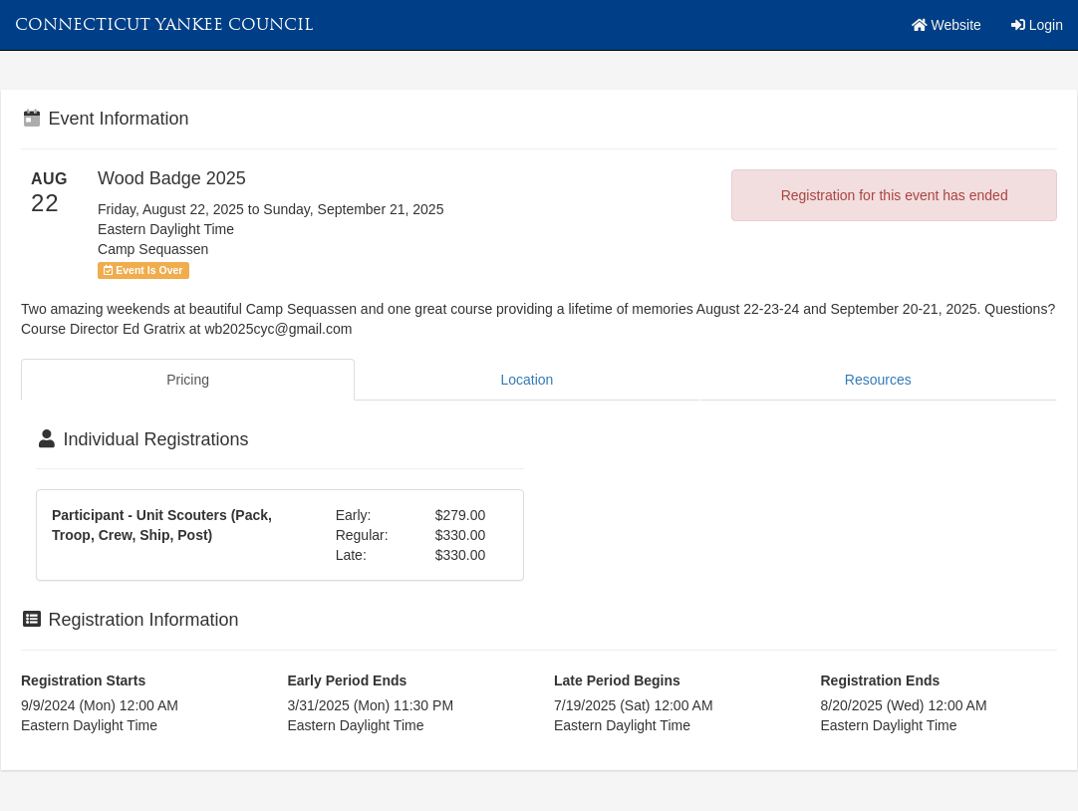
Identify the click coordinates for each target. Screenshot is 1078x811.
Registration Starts (83, 680)
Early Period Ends (347, 680)
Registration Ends (881, 680)
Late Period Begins (617, 680)
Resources (878, 380)
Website (946, 25)
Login (1037, 25)
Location (526, 380)
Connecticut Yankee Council (164, 24)
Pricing (187, 380)
